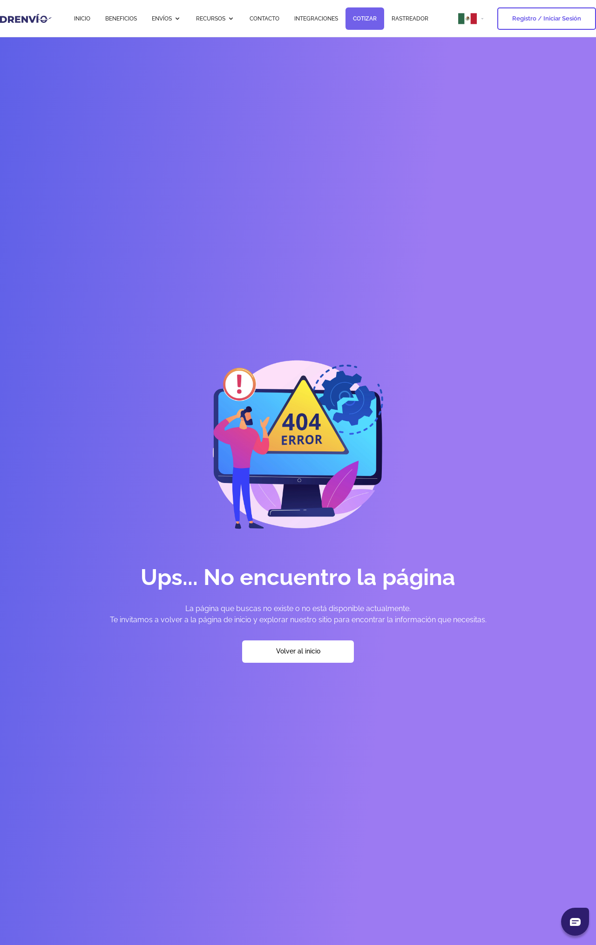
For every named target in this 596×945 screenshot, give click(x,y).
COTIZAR (365, 18)
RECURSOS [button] (215, 18)
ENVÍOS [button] (166, 18)
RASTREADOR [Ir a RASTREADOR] (410, 18)
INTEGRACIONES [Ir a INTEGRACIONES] (316, 18)
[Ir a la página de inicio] (26, 18)
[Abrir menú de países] (472, 19)
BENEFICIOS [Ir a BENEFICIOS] (121, 18)
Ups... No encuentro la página (298, 577)
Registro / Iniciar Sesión (546, 18)
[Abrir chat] (575, 922)
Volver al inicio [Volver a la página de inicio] (298, 651)
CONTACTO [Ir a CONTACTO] (264, 18)
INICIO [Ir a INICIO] (82, 18)
